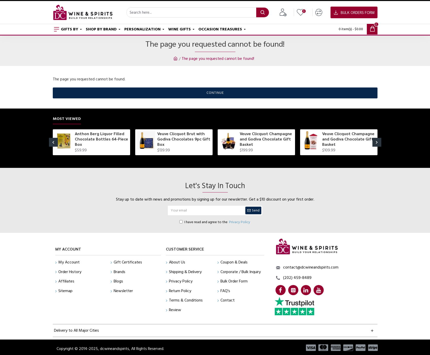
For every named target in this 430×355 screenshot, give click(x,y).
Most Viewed (67, 118)
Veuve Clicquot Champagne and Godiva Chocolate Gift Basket (266, 139)
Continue (215, 93)
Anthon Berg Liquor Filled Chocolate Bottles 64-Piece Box (101, 139)
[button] (53, 142)
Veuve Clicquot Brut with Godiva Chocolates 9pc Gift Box (183, 139)
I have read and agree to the (215, 222)
